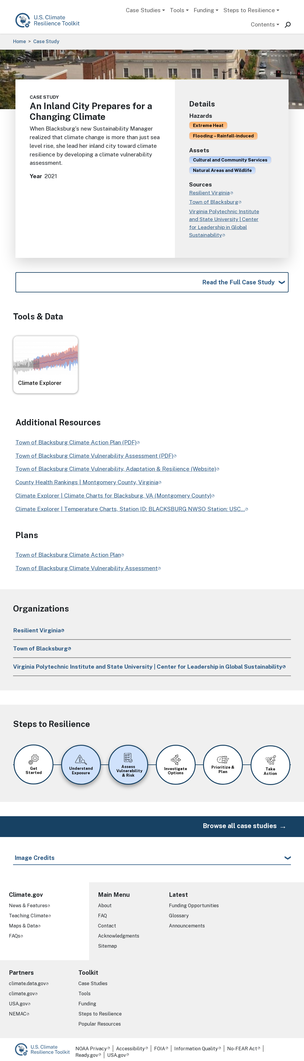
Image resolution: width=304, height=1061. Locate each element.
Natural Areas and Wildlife (222, 170)
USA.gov (18, 999)
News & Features (28, 901)
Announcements (187, 921)
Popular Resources (99, 1020)
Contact (107, 921)
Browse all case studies (240, 821)
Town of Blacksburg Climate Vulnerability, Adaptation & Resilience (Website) (115, 469)
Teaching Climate (28, 911)
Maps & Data (23, 921)
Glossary (179, 911)
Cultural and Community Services (230, 159)
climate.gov (22, 989)
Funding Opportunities (194, 901)
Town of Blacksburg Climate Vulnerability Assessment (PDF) (94, 455)
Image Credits (35, 853)
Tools (177, 10)
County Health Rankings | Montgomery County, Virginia (86, 482)
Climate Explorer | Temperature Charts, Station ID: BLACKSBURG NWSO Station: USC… (130, 509)
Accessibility (130, 1044)
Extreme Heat (208, 125)
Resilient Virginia (37, 630)
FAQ (102, 911)
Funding (204, 10)
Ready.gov (86, 1051)
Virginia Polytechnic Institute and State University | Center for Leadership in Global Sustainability (147, 666)
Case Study (46, 41)
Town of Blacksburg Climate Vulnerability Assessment (86, 568)
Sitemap (107, 942)
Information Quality (196, 1044)
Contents (263, 24)
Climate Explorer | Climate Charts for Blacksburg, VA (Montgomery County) (113, 495)
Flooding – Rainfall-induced (223, 135)
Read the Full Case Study (238, 282)
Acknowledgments (118, 932)
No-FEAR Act (242, 1044)
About (105, 901)
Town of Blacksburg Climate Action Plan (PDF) (76, 442)
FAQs (14, 932)
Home (19, 41)
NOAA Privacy (91, 1044)
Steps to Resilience (249, 10)
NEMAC (17, 1010)
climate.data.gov (27, 979)
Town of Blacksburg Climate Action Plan (68, 554)
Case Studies (143, 10)
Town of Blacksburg (40, 648)
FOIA (159, 1044)
